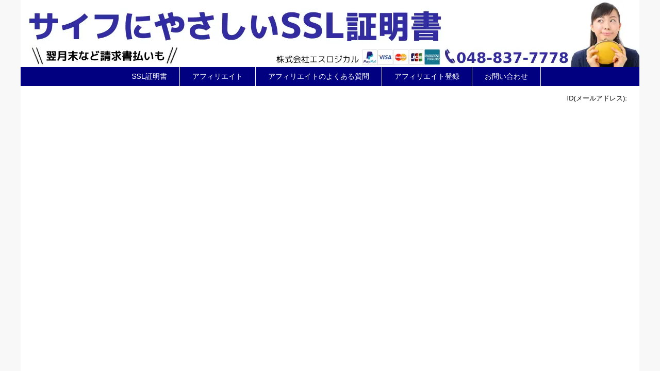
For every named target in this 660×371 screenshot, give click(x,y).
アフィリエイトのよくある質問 (318, 76)
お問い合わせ (506, 76)
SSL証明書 (149, 76)
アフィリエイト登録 (426, 76)
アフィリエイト (217, 76)
